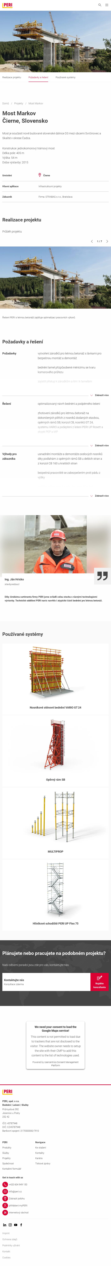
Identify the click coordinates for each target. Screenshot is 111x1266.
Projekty (19, 103)
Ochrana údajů (9, 1239)
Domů (6, 103)
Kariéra (38, 1158)
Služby (5, 1153)
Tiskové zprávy (42, 1163)
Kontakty (39, 1153)
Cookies (6, 1257)
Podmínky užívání (11, 1245)
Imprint (6, 1233)
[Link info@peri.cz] (55, 1191)
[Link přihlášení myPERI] (55, 1205)
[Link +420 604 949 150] (55, 1184)
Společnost (8, 1163)
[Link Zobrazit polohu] (55, 1198)
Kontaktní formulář (11, 1168)
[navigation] (55, 982)
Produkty (6, 1147)
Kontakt (6, 1251)
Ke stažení (40, 1147)
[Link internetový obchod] (55, 1212)
